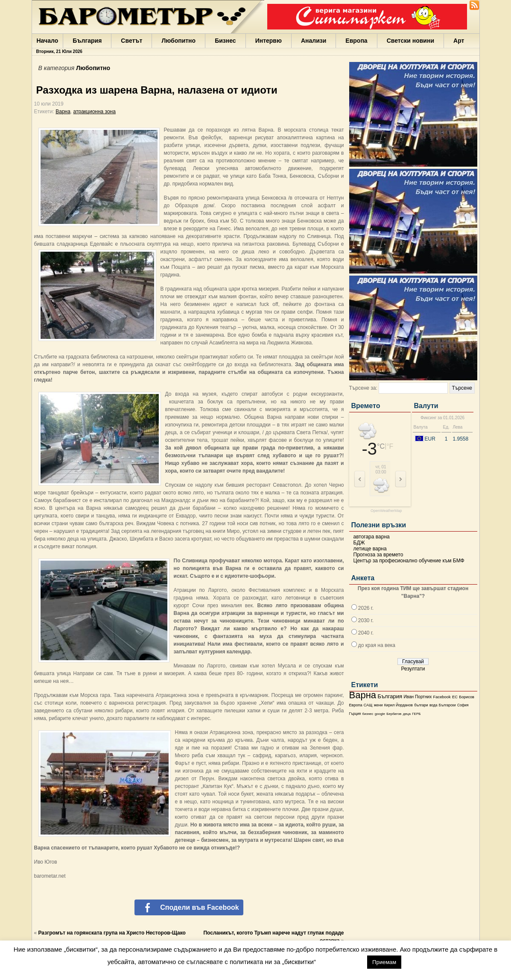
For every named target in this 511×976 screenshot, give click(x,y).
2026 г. (366, 608)
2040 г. (366, 633)
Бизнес (225, 40)
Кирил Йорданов (398, 705)
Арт (458, 40)
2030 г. (366, 620)
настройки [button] (341, 961)
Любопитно (178, 40)
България (87, 40)
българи (421, 705)
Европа (356, 40)
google (380, 714)
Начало (47, 40)
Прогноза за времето (378, 555)
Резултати (413, 669)
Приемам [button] (384, 962)
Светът (131, 40)
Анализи (313, 40)
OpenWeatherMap (386, 511)
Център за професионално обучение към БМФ (408, 561)
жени (378, 705)
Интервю (268, 40)
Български (447, 705)
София (462, 705)
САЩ (368, 705)
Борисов (466, 697)
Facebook (442, 697)
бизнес (368, 714)
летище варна (370, 549)
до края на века (376, 645)
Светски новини (410, 40)
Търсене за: (363, 388)
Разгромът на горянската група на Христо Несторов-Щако (112, 933)
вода (433, 705)
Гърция (355, 714)
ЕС (455, 697)
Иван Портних (417, 696)
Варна (363, 695)
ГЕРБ (416, 714)
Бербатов (393, 714)
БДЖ (359, 543)
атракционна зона (94, 112)
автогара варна (371, 537)
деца (407, 714)
